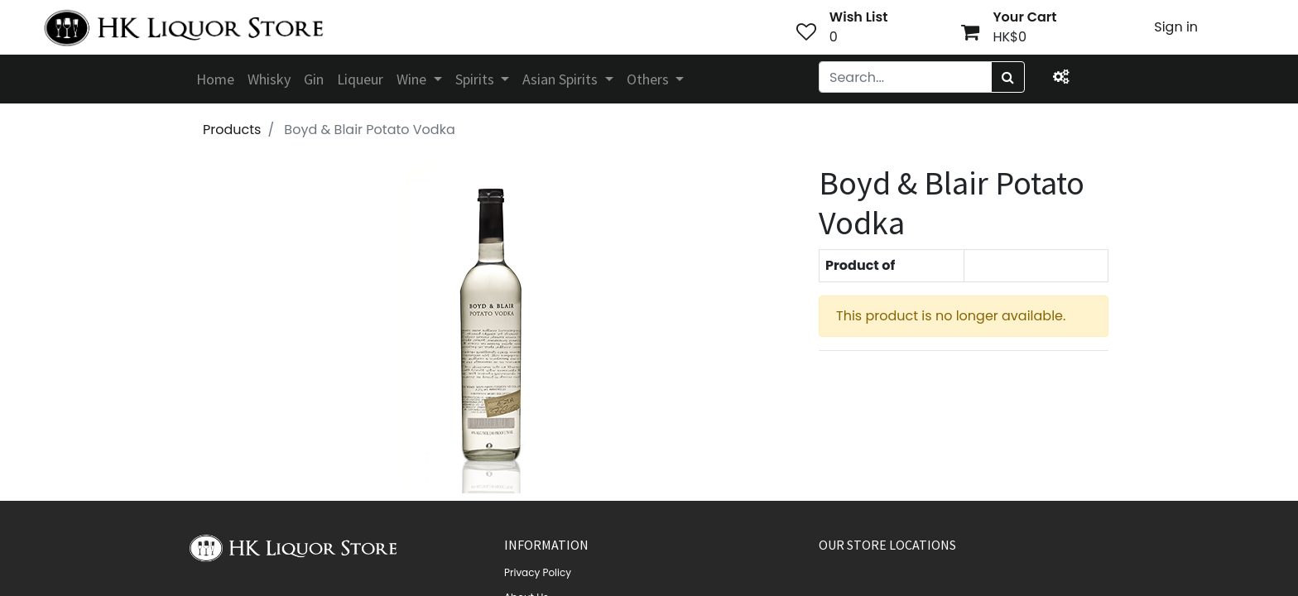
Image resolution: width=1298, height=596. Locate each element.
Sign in (1176, 26)
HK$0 (1009, 36)
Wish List (858, 16)
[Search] (1008, 77)
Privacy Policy (537, 572)
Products (232, 129)
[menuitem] (215, 79)
